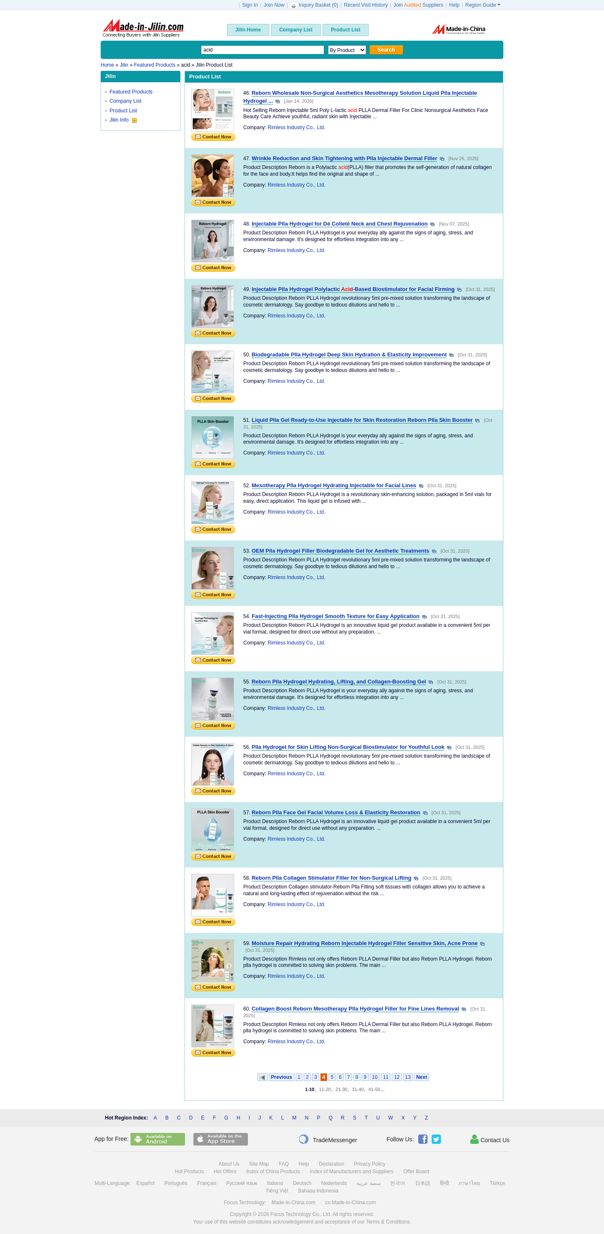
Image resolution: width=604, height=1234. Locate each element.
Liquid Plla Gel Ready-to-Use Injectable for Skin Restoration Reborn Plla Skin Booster (362, 420)
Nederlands (334, 1183)
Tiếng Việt (277, 1191)
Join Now (274, 5)
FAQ (284, 1164)
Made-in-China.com (293, 1202)
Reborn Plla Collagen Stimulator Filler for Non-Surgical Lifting (331, 878)
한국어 (397, 1183)
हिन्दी (444, 1183)
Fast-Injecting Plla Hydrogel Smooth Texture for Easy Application (335, 616)
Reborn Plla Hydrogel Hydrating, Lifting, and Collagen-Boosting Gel (339, 681)
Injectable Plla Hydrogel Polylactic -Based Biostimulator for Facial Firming (353, 289)
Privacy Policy (369, 1164)
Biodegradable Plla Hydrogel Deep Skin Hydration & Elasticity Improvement (349, 354)
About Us (229, 1164)
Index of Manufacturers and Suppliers (351, 1171)
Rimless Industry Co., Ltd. (296, 127)
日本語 (422, 1183)
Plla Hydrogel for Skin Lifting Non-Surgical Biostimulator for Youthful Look (348, 747)
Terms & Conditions (387, 1222)
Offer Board (416, 1171)
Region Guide (482, 5)
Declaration (331, 1164)
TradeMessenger (327, 1139)
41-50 (374, 1089)
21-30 (341, 1089)
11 (385, 1077)
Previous (281, 1077)
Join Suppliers (418, 5)
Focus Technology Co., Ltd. (301, 1214)
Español (145, 1183)
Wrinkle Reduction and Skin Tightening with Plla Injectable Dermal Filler (344, 158)
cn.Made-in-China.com (350, 1202)
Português (175, 1183)
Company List (125, 101)
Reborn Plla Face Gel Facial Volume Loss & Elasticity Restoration (336, 812)
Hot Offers (224, 1171)
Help (454, 5)
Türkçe (497, 1183)
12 (396, 1077)
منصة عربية (368, 1183)
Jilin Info (123, 120)
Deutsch (302, 1183)
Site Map (259, 1164)
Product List (123, 111)
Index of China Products (273, 1171)
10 (375, 1077)
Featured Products (131, 92)
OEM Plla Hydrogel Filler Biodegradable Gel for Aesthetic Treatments (340, 551)
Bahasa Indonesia (318, 1191)
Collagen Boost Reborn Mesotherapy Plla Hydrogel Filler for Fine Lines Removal (355, 1008)
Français (206, 1183)
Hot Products (189, 1171)
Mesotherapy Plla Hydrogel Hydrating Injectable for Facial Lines (334, 485)
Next (421, 1077)
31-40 (358, 1089)
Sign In (250, 5)
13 (408, 1077)
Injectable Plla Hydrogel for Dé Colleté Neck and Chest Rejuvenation (340, 224)
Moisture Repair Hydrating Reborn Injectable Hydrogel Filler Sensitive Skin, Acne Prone (365, 943)
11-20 (325, 1089)
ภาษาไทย (469, 1183)
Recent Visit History (366, 5)
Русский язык (241, 1183)
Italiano (275, 1183)
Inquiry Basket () (315, 5)
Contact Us (490, 1139)
